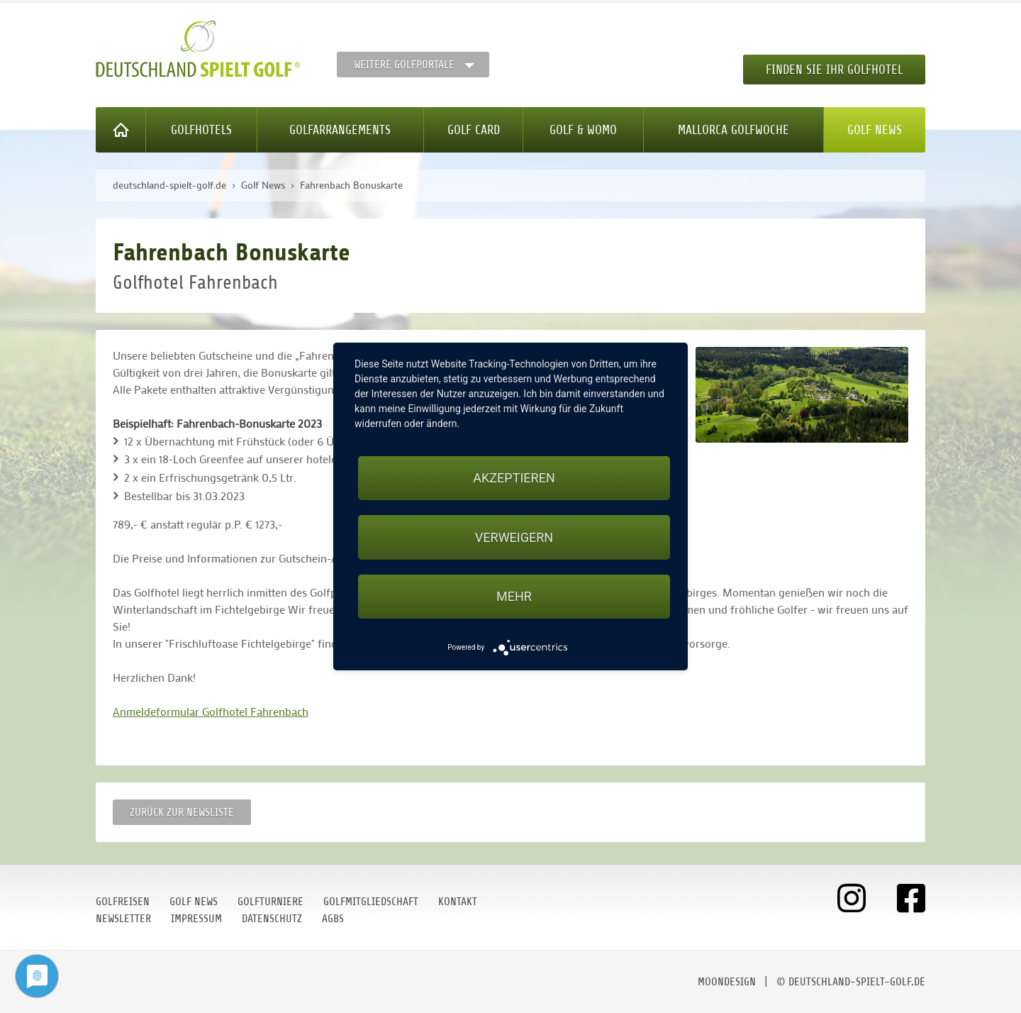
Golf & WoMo (583, 130)
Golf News (874, 130)
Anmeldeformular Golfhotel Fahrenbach (210, 711)
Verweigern (514, 537)
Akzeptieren (513, 477)
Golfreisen (123, 901)
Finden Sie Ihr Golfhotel (834, 69)
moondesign (727, 981)
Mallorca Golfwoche (733, 130)
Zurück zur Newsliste (182, 812)
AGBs (333, 918)
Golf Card (473, 130)
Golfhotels (201, 130)
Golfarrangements (340, 130)
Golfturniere (270, 901)
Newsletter (123, 918)
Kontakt (457, 901)
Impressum (196, 918)
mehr (514, 596)
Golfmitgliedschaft (370, 901)
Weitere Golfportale (404, 64)
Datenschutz (272, 918)
